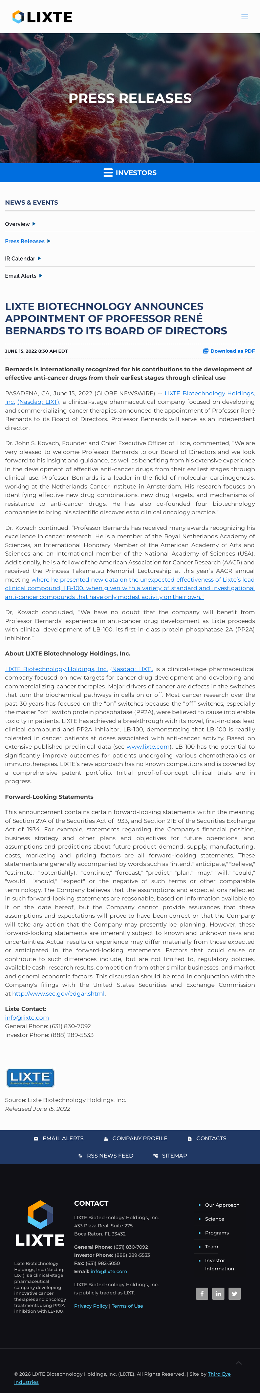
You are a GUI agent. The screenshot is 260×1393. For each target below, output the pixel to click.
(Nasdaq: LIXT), (38, 401)
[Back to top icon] (239, 1363)
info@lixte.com (27, 1017)
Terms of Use (127, 1306)
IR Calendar (20, 258)
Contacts (206, 1138)
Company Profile (135, 1138)
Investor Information (219, 1264)
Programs (217, 1233)
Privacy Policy (91, 1306)
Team (211, 1247)
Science (214, 1219)
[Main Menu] (244, 16)
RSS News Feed (105, 1155)
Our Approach (222, 1205)
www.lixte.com (148, 746)
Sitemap (170, 1155)
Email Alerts (21, 276)
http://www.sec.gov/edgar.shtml (58, 993)
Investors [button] (130, 172)
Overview (17, 224)
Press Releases (25, 241)
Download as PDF (229, 351)
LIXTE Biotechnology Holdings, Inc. (56, 669)
